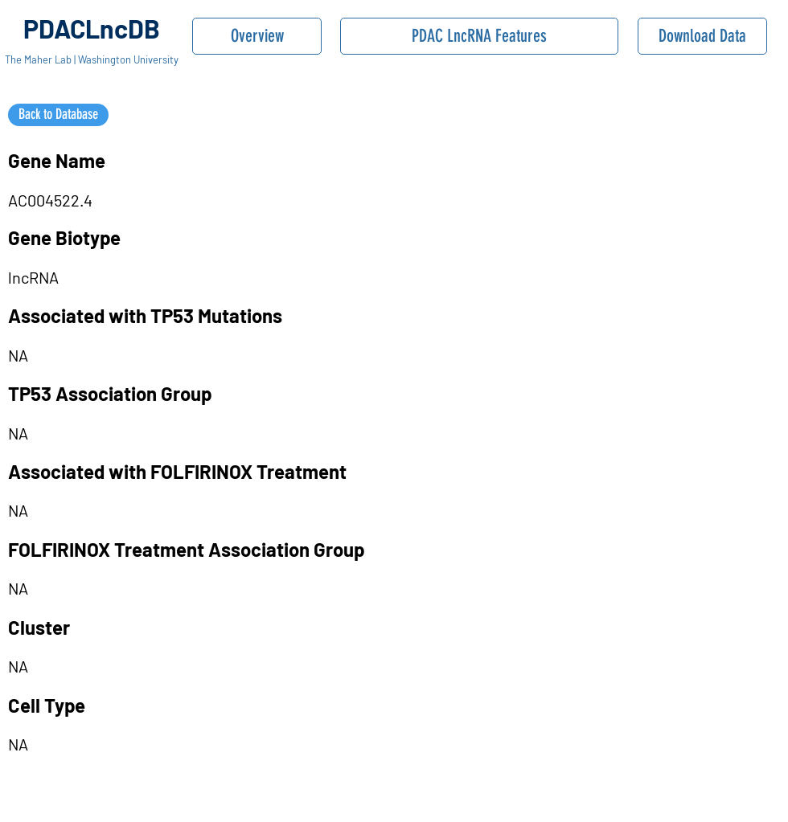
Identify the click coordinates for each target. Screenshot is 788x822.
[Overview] (257, 36)
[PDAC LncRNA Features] (479, 36)
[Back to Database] (58, 115)
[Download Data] (702, 36)
